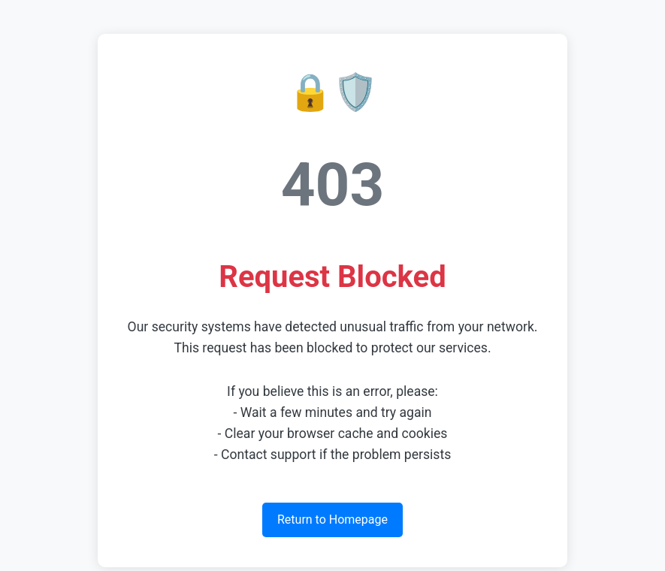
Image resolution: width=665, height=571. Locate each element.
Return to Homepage (332, 519)
